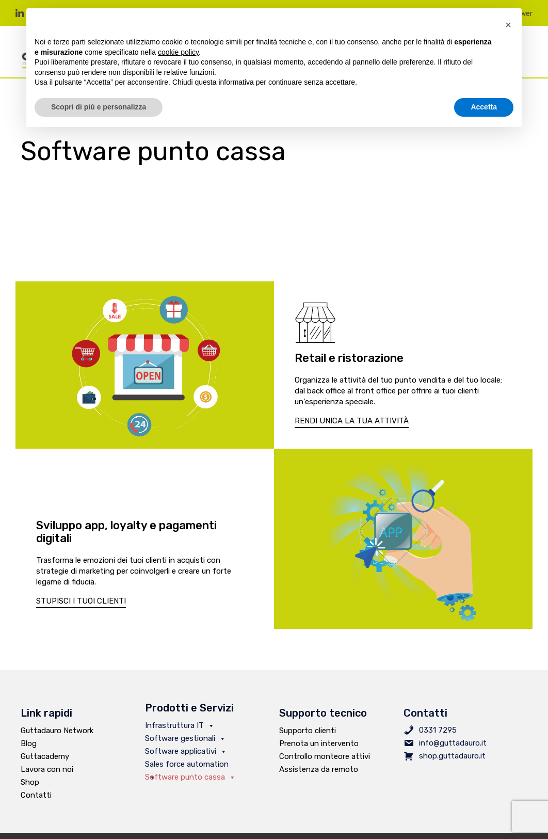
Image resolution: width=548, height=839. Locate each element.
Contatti (36, 795)
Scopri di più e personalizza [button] (98, 107)
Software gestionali (185, 738)
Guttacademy (45, 756)
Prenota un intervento (319, 743)
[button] (352, 421)
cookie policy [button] (178, 52)
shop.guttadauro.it (452, 756)
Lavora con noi (47, 769)
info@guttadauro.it (453, 743)
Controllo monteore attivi (324, 756)
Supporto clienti (307, 730)
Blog (29, 743)
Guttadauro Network (57, 730)
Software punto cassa (190, 777)
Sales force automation (187, 765)
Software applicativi (186, 751)
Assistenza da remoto (318, 769)
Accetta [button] (484, 107)
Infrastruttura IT (180, 725)
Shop (30, 782)
